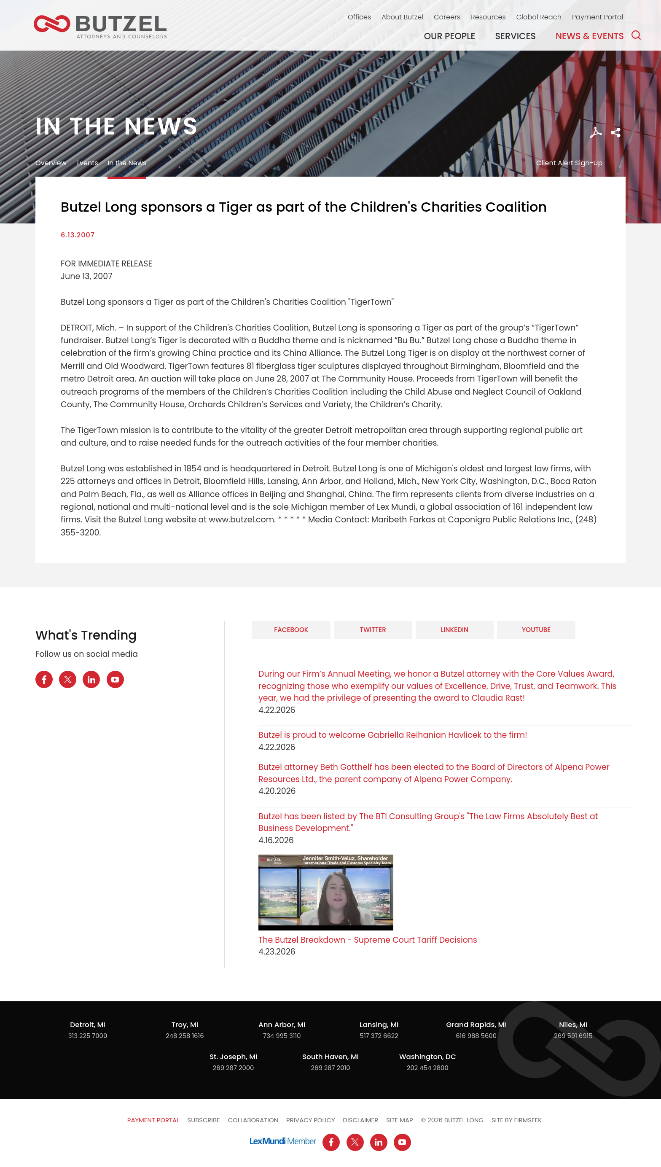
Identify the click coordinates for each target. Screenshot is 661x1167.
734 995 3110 (282, 1035)
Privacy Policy (310, 1120)
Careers (447, 17)
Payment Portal (597, 17)
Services (515, 36)
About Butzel (402, 17)
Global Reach (539, 17)
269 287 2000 (233, 1067)
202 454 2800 (428, 1067)
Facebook (291, 629)
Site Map (399, 1120)
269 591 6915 (573, 1035)
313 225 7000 (87, 1035)
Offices (359, 17)
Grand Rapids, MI (476, 1024)
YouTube (536, 629)
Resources (488, 17)
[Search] (636, 35)
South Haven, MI (330, 1056)
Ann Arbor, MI (281, 1024)
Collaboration (253, 1120)
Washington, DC (427, 1056)
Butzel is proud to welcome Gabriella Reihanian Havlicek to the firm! (393, 735)
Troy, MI (185, 1024)
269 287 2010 (330, 1067)
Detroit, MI (87, 1024)
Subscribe (203, 1120)
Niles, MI (573, 1024)
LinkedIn (454, 629)
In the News (126, 163)
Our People (450, 36)
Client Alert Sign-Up (569, 163)
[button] (616, 133)
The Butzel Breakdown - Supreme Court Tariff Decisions (367, 940)
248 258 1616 (185, 1035)
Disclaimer (361, 1120)
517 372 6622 (379, 1035)
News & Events (590, 36)
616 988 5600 (476, 1035)
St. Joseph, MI (233, 1056)
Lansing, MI (379, 1024)
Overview (51, 163)
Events (87, 163)
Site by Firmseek (517, 1120)
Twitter (373, 629)
